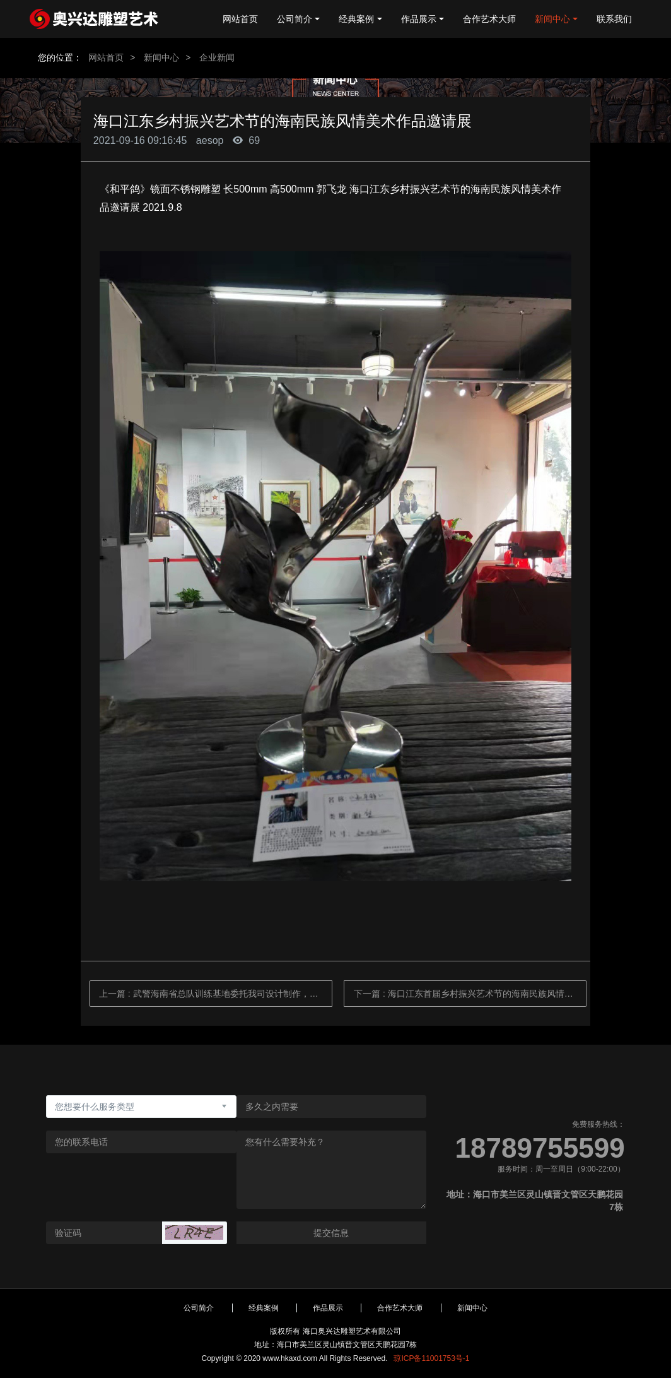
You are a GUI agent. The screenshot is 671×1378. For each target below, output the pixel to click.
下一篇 (470, 994)
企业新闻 (217, 57)
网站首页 (240, 19)
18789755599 (540, 1148)
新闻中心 (161, 57)
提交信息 (331, 1233)
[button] (194, 1232)
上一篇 (215, 994)
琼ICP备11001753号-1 (431, 1358)
